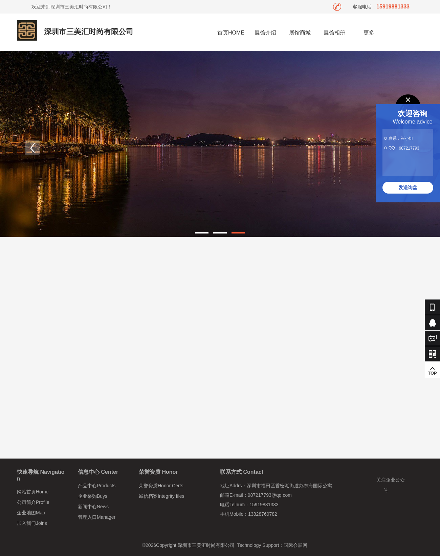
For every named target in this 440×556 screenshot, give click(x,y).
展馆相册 (334, 33)
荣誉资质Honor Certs (161, 485)
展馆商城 (300, 33)
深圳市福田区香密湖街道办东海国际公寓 (289, 485)
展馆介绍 (265, 33)
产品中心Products (96, 485)
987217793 (409, 148)
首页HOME (230, 33)
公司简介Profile (33, 502)
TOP (432, 371)
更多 (369, 33)
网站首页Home (32, 491)
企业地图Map (31, 512)
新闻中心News (93, 506)
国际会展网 (295, 545)
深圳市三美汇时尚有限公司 (88, 31)
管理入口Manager (96, 517)
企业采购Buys (92, 496)
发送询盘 (407, 187)
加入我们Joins (32, 523)
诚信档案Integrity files (161, 496)
